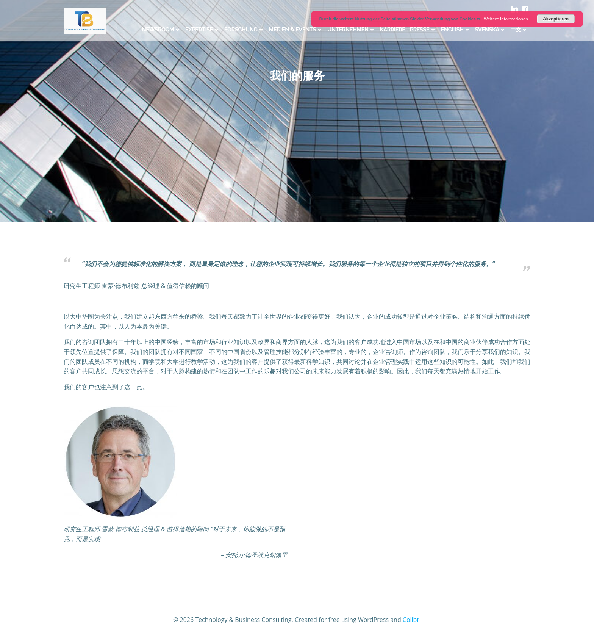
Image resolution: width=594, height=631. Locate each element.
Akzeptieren (556, 19)
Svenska (490, 30)
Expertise (202, 30)
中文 (519, 30)
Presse (423, 30)
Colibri (412, 619)
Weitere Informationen (506, 19)
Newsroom (161, 30)
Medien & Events (296, 30)
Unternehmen (351, 30)
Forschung (244, 30)
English (456, 30)
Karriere (392, 30)
